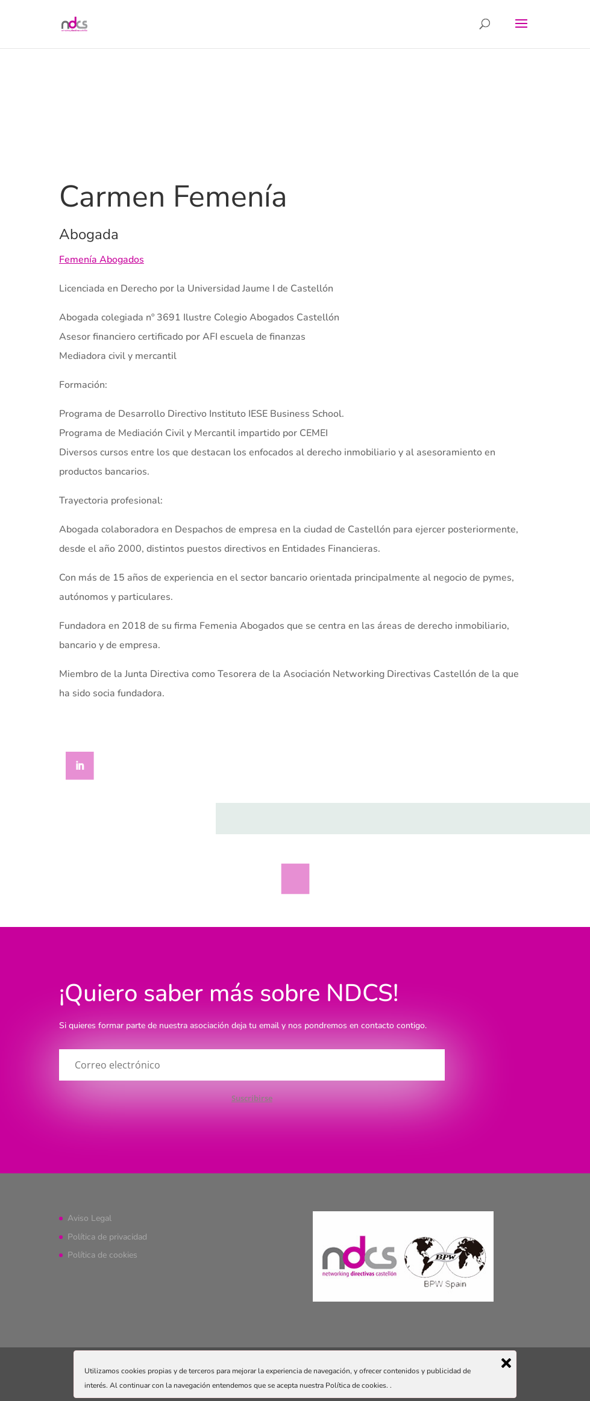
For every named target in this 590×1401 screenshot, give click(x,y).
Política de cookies (102, 1255)
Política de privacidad (107, 1237)
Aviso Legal (89, 1218)
